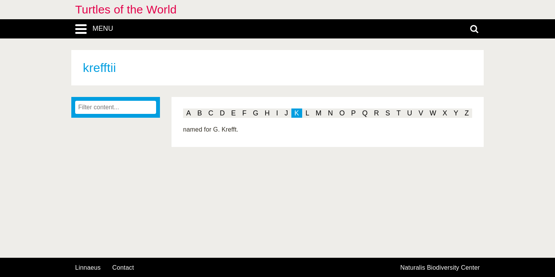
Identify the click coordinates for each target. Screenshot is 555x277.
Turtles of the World (126, 9)
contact (123, 267)
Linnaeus (88, 268)
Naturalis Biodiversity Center (440, 268)
